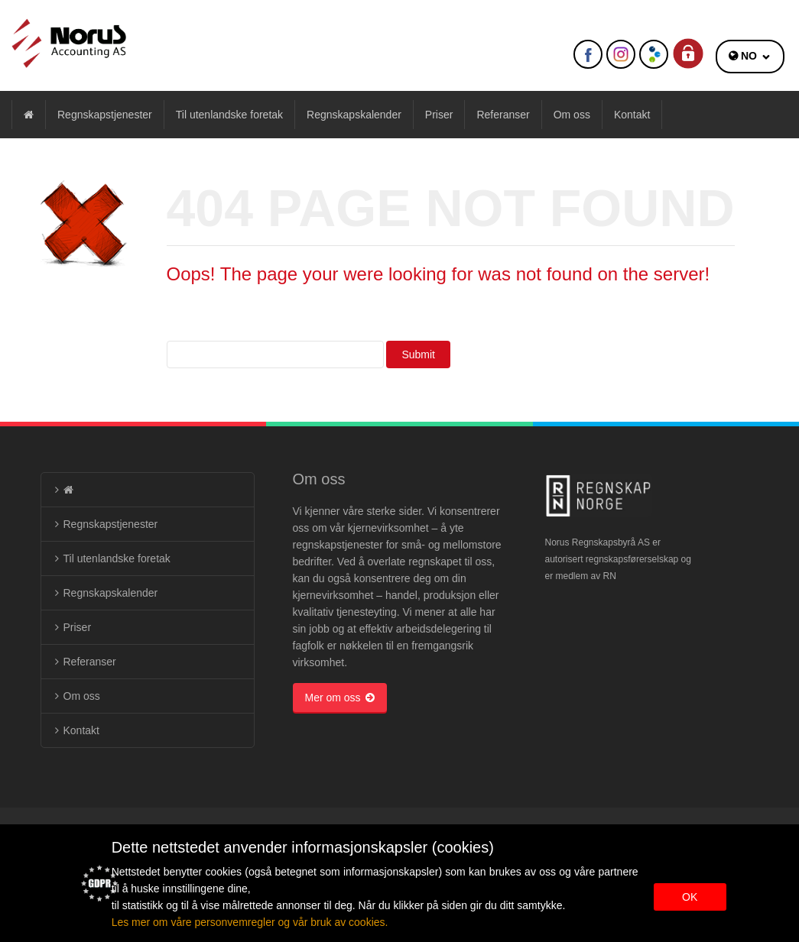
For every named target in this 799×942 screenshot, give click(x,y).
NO (749, 56)
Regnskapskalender (354, 114)
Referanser (502, 114)
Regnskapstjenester (104, 114)
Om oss (572, 114)
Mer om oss (340, 697)
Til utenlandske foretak (229, 114)
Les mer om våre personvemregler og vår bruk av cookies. (250, 922)
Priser (439, 114)
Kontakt (632, 114)
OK (689, 897)
